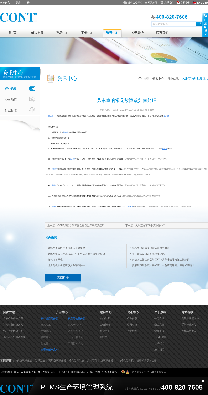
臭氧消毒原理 (55, 259)
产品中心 (62, 32)
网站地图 (152, 2)
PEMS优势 (160, 337)
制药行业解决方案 (13, 324)
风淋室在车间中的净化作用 (150, 225)
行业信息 (20, 88)
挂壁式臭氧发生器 (147, 360)
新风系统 (40, 360)
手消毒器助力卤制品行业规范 (148, 253)
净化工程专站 (189, 330)
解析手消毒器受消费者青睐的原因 (151, 248)
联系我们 (169, 2)
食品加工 (46, 324)
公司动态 (20, 99)
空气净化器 (106, 360)
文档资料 (185, 2)
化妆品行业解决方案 (14, 337)
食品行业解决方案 (13, 318)
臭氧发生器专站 (190, 318)
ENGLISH (202, 2)
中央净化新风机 (125, 360)
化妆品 (44, 343)
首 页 (12, 32)
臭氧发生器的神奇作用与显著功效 (66, 248)
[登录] (18, 2)
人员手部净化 (75, 337)
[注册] (27, 2)
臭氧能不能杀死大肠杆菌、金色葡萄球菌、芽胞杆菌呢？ (163, 265)
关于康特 (137, 32)
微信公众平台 (135, 2)
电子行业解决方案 (13, 330)
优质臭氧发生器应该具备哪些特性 (66, 265)
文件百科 (92, 360)
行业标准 (20, 110)
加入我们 (159, 349)
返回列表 (63, 277)
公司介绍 (159, 318)
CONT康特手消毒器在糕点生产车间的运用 (80, 225)
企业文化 (159, 324)
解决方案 (37, 32)
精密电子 (46, 337)
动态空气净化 (75, 331)
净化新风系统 (76, 360)
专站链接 (187, 312)
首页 (146, 78)
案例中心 (87, 32)
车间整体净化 (75, 343)
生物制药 (46, 331)
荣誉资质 (159, 330)
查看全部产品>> (50, 349)
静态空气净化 (75, 324)
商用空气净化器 (57, 360)
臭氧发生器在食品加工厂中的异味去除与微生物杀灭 (76, 253)
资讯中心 (112, 32)
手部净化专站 (189, 324)
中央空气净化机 (23, 360)
